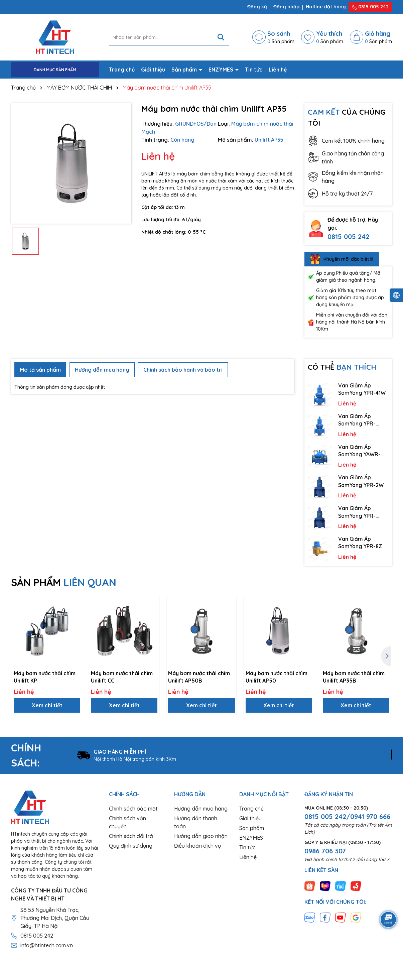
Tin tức (253, 69)
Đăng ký (257, 7)
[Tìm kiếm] (221, 37)
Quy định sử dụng (130, 845)
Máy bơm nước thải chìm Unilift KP (45, 677)
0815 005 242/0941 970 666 (347, 816)
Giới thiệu (153, 69)
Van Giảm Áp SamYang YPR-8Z (360, 542)
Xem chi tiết (47, 705)
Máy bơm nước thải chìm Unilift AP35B (354, 677)
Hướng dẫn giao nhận (201, 836)
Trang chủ (122, 69)
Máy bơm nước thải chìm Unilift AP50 (276, 677)
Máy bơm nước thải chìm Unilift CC (122, 677)
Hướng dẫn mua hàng (201, 808)
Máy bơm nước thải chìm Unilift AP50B (199, 677)
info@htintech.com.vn (46, 945)
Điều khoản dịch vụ (197, 845)
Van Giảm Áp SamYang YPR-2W (361, 481)
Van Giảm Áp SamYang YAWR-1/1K (359, 451)
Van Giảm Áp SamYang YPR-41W (362, 389)
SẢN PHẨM (63, 582)
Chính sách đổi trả (131, 836)
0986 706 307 (325, 851)
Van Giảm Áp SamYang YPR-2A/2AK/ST (357, 512)
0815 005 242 (370, 7)
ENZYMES (222, 69)
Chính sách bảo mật (133, 808)
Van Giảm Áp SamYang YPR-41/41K (357, 420)
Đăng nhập (286, 7)
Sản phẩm (184, 69)
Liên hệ (278, 69)
